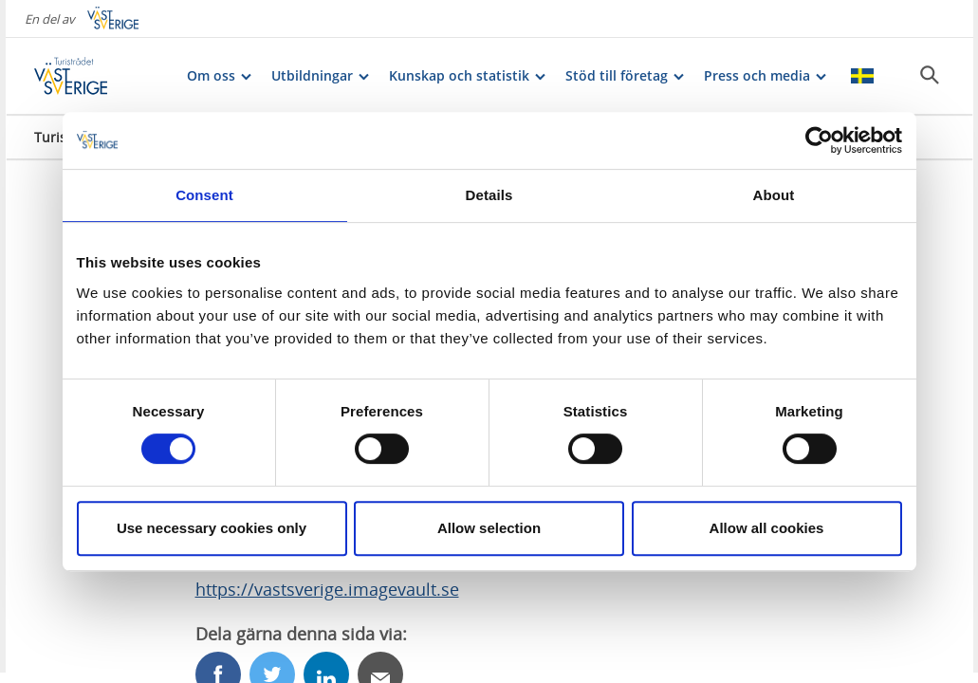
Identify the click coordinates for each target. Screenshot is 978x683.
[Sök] (929, 75)
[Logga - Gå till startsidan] (100, 76)
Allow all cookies (767, 528)
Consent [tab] (204, 195)
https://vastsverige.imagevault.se (327, 589)
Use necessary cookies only (211, 528)
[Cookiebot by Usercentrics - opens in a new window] (819, 140)
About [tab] (774, 195)
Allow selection (489, 528)
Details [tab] (489, 195)
